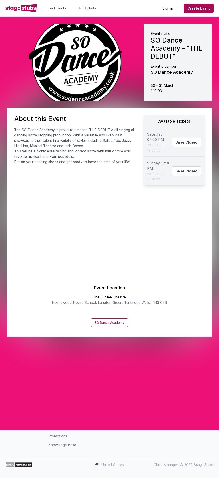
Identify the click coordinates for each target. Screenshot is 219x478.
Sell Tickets (89, 8)
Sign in (167, 8)
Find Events (57, 8)
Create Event (198, 8)
